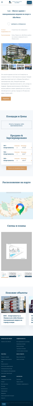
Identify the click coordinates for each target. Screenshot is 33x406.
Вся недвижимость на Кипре (23, 341)
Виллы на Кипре (20, 346)
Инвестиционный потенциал (7, 395)
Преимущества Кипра (6, 379)
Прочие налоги (4, 364)
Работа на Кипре (20, 359)
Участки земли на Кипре (22, 351)
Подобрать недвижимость (22, 384)
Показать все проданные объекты (16, 168)
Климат (3, 381)
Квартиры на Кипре (21, 344)
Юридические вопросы (6, 359)
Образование (4, 391)
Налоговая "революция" (6, 373)
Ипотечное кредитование (7, 366)
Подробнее (6, 98)
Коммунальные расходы (6, 368)
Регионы (3, 386)
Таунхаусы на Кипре (21, 348)
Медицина (3, 393)
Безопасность (4, 388)
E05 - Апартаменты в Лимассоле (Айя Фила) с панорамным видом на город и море (13, 319)
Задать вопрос (20, 381)
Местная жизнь (4, 384)
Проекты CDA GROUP (6, 341)
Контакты (19, 379)
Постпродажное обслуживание (8, 371)
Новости (3, 398)
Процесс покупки (5, 357)
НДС (2, 361)
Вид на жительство (21, 357)
